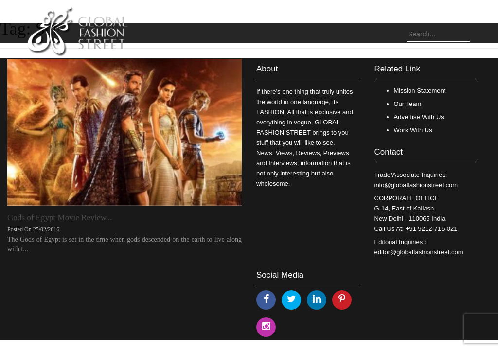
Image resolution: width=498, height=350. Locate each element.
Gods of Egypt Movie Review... (59, 217)
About (267, 68)
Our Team (408, 103)
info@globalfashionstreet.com (416, 185)
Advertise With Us (419, 117)
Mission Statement (420, 90)
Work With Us (413, 130)
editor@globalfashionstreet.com (418, 252)
